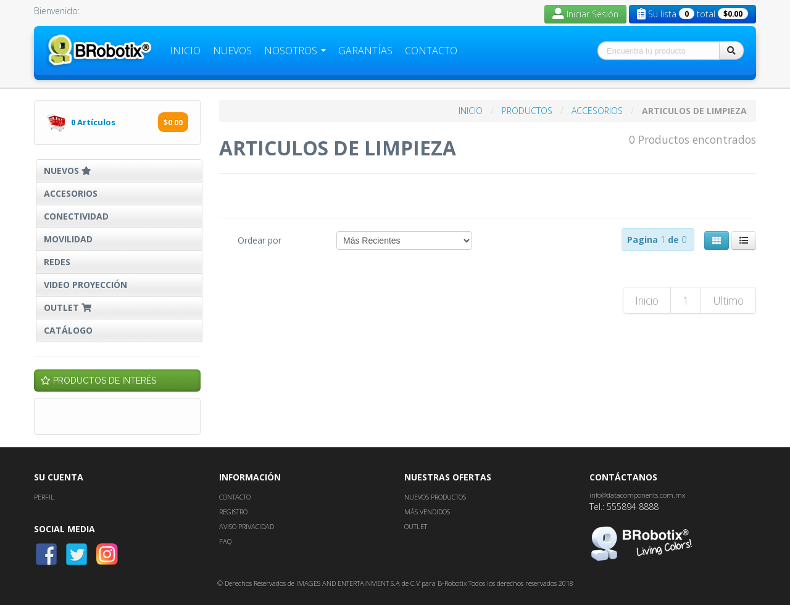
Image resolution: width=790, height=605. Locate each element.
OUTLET (69, 307)
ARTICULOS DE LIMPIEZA (694, 111)
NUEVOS (67, 170)
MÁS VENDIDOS (427, 511)
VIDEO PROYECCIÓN (85, 284)
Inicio (185, 50)
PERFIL (44, 496)
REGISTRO (233, 511)
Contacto (431, 50)
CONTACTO (235, 496)
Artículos (94, 122)
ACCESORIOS (71, 193)
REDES (57, 262)
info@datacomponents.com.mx (637, 495)
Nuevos (232, 50)
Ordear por (259, 240)
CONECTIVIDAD (76, 216)
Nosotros (295, 50)
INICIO (472, 111)
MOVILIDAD (68, 239)
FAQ (225, 541)
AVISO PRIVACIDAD (246, 526)
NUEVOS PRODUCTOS (435, 496)
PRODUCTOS (528, 111)
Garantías (365, 50)
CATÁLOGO (68, 330)
